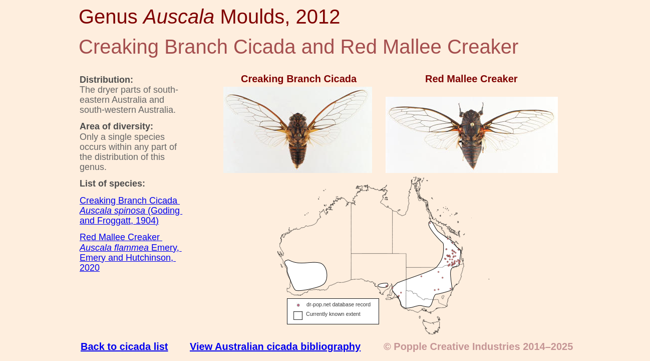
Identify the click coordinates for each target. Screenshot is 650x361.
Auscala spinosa (114, 211)
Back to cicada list (124, 346)
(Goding (165, 211)
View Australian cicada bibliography (275, 346)
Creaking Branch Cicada (130, 201)
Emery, (166, 248)
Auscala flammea (115, 248)
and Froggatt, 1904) (119, 221)
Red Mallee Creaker (121, 237)
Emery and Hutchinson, (128, 258)
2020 (90, 268)
